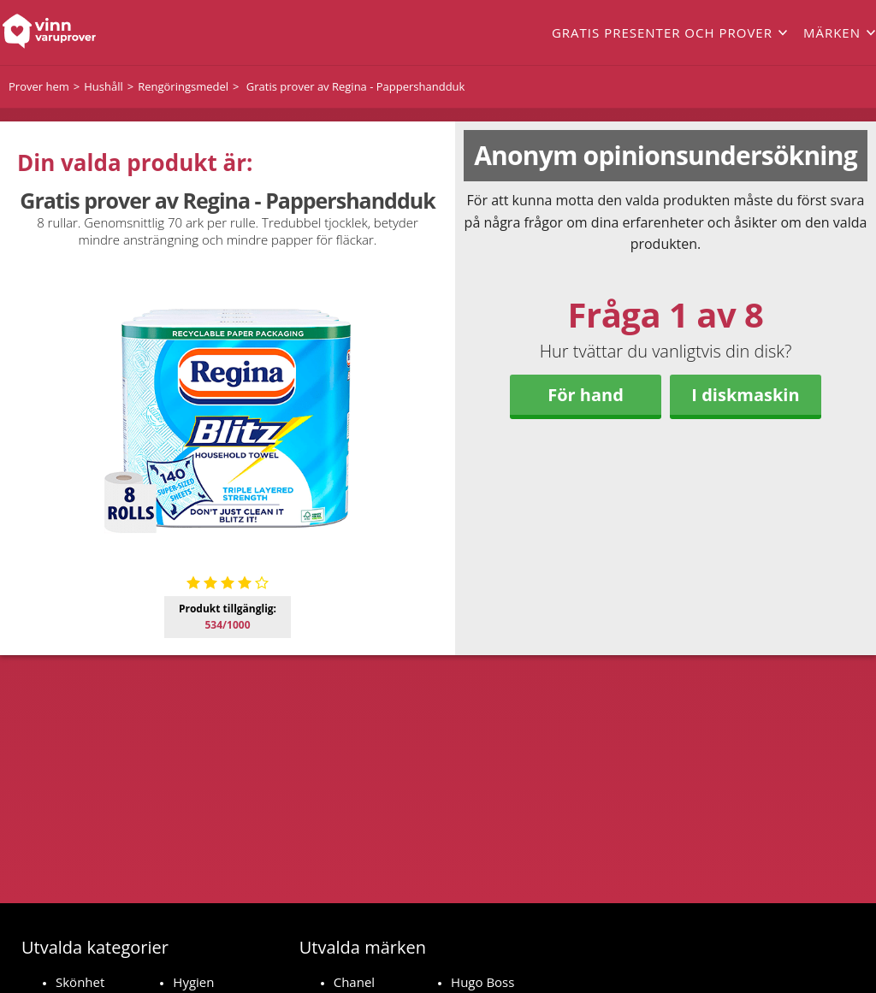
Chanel (354, 981)
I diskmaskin (745, 394)
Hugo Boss (482, 981)
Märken (832, 32)
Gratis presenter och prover (662, 32)
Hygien (193, 981)
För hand (586, 394)
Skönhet (80, 981)
